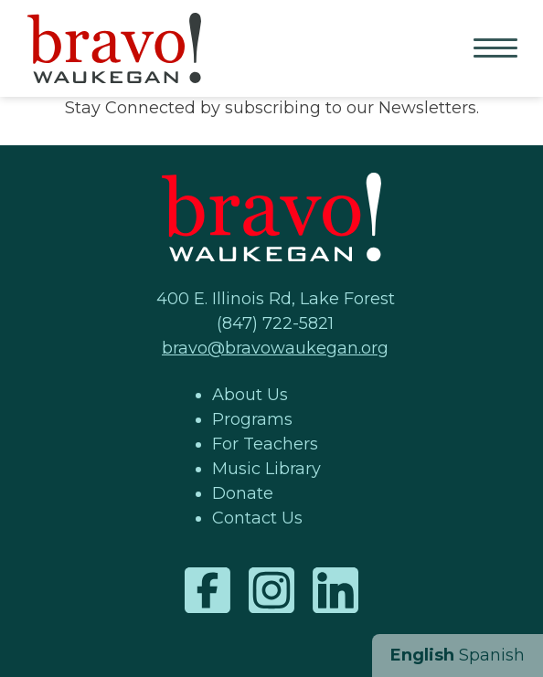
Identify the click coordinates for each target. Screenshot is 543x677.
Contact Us (257, 518)
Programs (252, 419)
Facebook (207, 590)
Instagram (271, 590)
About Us (250, 395)
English (422, 655)
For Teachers (265, 444)
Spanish (492, 655)
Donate (242, 493)
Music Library (266, 469)
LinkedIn (335, 590)
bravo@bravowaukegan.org (275, 348)
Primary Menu (497, 49)
